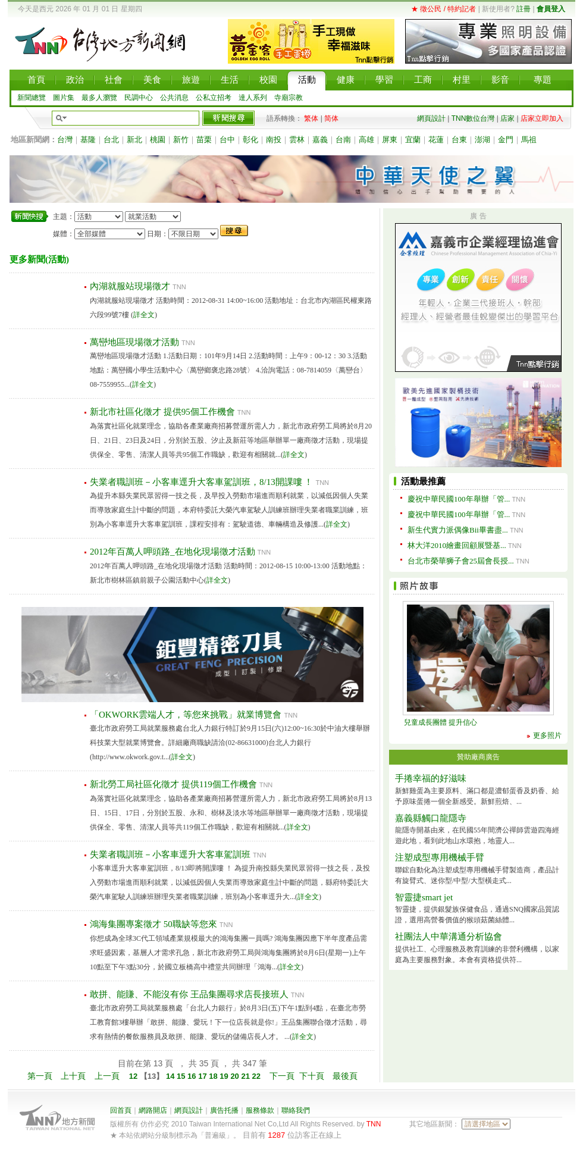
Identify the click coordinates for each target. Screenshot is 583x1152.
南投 (273, 139)
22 (257, 1076)
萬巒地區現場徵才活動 (134, 342)
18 (214, 1076)
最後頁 (345, 1076)
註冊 (523, 9)
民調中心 (138, 97)
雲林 (297, 139)
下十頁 (311, 1076)
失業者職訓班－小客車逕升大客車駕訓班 (170, 854)
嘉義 (320, 139)
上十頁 (73, 1076)
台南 (343, 139)
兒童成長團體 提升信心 (440, 722)
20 (235, 1076)
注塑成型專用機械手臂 (439, 857)
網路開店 (153, 1110)
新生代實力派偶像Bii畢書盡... (458, 529)
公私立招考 (213, 97)
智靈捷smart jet (424, 897)
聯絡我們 (295, 1110)
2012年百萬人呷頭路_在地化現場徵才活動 (172, 551)
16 (192, 1076)
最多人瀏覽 (99, 97)
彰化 (250, 139)
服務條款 (260, 1110)
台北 (111, 139)
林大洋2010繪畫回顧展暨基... (457, 545)
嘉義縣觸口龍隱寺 (430, 818)
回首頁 (120, 1110)
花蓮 (436, 139)
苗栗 (204, 139)
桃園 (157, 139)
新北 (134, 139)
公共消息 (174, 97)
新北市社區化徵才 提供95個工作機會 (162, 412)
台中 (227, 139)
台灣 (65, 139)
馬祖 (529, 139)
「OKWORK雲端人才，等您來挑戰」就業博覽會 (186, 714)
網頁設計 (431, 118)
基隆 (88, 139)
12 (134, 1076)
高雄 (366, 139)
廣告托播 (224, 1110)
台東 (459, 139)
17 (203, 1076)
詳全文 (144, 315)
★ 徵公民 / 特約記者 (443, 9)
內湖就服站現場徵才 (130, 286)
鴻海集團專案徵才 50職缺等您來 (153, 924)
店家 (507, 118)
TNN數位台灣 (473, 118)
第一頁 (39, 1076)
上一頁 (107, 1076)
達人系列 (253, 97)
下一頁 (281, 1076)
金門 (505, 139)
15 (182, 1076)
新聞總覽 (31, 97)
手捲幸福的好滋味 (430, 778)
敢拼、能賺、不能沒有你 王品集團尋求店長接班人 (189, 994)
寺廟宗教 (288, 97)
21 (246, 1076)
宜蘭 (413, 139)
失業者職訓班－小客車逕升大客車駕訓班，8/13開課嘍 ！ (201, 482)
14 (170, 1076)
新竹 (181, 139)
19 (225, 1076)
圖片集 (63, 97)
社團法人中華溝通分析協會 (448, 936)
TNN (373, 1124)
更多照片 (547, 735)
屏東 (389, 139)
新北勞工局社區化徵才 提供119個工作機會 (173, 784)
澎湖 (482, 139)
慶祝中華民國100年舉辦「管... (459, 498)
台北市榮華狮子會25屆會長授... (461, 560)
